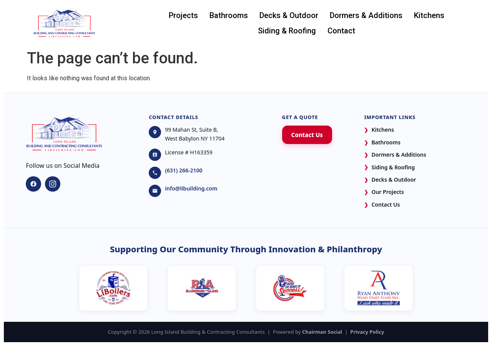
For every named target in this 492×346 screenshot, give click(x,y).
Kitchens (429, 15)
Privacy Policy (367, 331)
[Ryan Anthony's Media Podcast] (290, 288)
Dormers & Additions (366, 15)
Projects (183, 15)
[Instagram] (52, 184)
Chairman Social (322, 331)
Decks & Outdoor (288, 15)
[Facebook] (33, 184)
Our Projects (384, 192)
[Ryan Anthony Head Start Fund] (378, 288)
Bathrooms (228, 15)
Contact (341, 30)
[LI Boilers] (113, 288)
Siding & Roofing (287, 30)
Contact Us (307, 135)
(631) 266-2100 (183, 170)
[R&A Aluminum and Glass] (201, 288)
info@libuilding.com (191, 188)
